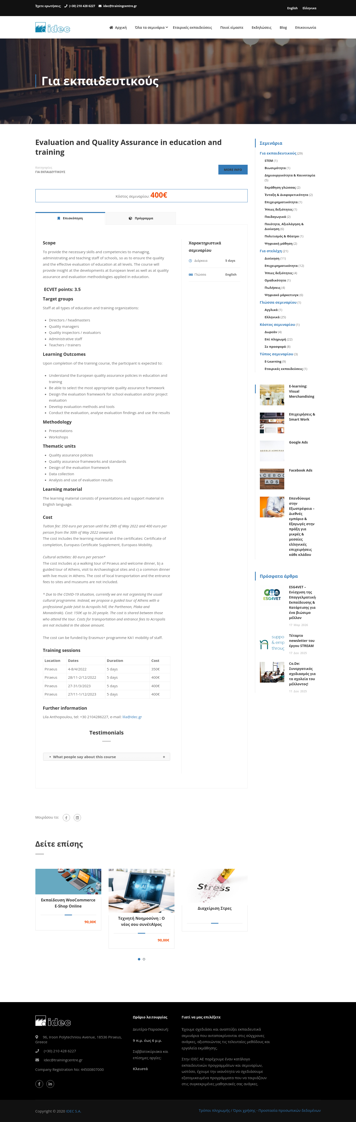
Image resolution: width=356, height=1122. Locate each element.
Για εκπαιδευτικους (50, 173)
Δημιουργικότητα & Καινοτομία (290, 176)
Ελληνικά (272, 318)
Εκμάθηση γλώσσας (280, 188)
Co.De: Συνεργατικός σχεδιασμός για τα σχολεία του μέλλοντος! (302, 674)
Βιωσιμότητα (275, 169)
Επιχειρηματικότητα (281, 203)
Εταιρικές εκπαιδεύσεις (192, 27)
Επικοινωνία (305, 27)
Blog (283, 27)
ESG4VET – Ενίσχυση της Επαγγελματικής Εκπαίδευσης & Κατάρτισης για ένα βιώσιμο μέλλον (303, 603)
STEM (269, 162)
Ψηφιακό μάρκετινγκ (282, 296)
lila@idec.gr (132, 718)
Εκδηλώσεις (261, 27)
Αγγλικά (271, 311)
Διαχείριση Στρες (215, 909)
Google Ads (298, 443)
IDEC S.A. (73, 1111)
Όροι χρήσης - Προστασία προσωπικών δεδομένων (277, 1110)
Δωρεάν (271, 333)
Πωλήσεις (273, 289)
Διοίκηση (272, 259)
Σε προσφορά (275, 348)
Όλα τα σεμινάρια (149, 27)
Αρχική (118, 27)
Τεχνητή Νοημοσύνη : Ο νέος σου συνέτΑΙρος (141, 922)
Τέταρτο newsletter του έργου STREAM (302, 641)
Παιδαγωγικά (275, 218)
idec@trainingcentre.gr (120, 6)
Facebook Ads (301, 471)
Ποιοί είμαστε (232, 27)
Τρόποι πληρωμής (214, 1110)
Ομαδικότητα (275, 281)
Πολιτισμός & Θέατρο (282, 237)
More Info (232, 171)
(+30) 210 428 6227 (82, 6)
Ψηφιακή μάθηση (279, 244)
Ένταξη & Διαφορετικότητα (286, 196)
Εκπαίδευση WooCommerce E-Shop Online (68, 904)
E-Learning (273, 362)
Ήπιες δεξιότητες (279, 210)
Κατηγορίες (43, 169)
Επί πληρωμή (275, 340)
